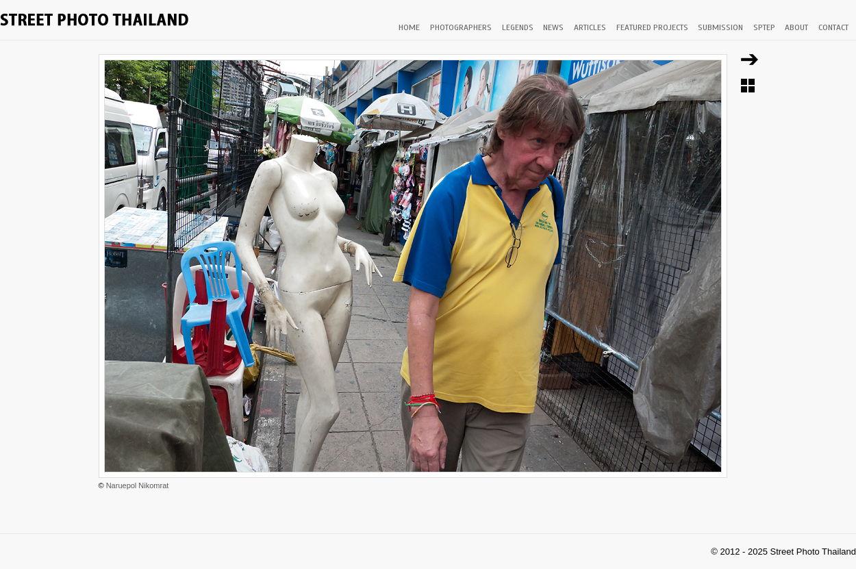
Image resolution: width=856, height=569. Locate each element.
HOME (409, 27)
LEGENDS (517, 27)
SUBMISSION (720, 27)
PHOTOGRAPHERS (461, 27)
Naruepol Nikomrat (137, 485)
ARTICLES (590, 27)
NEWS (553, 27)
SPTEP (764, 27)
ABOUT (796, 27)
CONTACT (833, 27)
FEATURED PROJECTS (652, 27)
